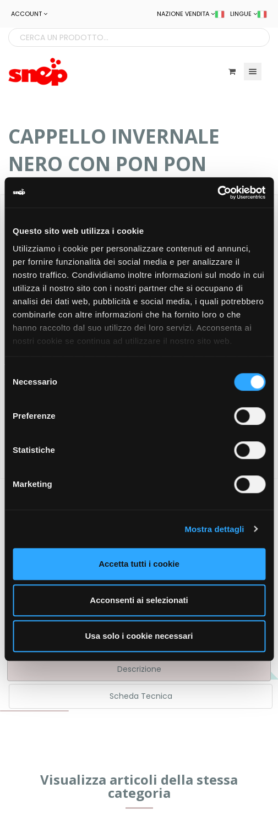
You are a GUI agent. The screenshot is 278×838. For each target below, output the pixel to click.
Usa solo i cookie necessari (139, 635)
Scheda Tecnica (141, 696)
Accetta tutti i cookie (139, 563)
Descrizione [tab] (139, 669)
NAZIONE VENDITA (191, 13)
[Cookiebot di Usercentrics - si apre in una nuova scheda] (217, 192)
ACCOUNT (29, 13)
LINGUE (248, 13)
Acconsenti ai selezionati (139, 600)
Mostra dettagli (214, 529)
